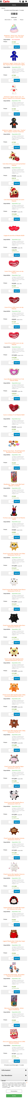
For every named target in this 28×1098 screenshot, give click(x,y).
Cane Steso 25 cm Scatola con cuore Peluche (14, 200)
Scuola (14, 5)
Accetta (14, 1095)
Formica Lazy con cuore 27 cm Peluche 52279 (14, 518)
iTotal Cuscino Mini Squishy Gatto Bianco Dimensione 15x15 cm (14, 590)
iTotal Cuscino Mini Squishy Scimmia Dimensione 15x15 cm (14, 838)
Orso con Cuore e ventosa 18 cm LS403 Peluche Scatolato (14, 1042)
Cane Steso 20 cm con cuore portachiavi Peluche (14, 164)
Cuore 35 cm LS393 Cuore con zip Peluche (14, 343)
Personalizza (14, 1091)
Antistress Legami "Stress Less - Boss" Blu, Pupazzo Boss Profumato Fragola (14, 63)
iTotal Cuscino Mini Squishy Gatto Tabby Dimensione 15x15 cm (14, 731)
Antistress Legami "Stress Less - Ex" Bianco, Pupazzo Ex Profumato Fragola (14, 97)
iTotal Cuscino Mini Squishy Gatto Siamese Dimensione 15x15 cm (13, 659)
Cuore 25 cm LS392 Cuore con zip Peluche (14, 308)
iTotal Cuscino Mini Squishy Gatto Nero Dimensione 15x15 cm (14, 626)
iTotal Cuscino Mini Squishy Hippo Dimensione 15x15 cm (14, 767)
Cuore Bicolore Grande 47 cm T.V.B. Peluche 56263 (14, 379)
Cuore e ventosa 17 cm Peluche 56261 (14, 415)
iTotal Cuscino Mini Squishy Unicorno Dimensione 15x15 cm (13, 874)
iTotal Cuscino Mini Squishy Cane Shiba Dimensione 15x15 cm (14, 554)
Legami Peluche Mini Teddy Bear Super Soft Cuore (14, 941)
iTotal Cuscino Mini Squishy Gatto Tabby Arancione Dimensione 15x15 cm (14, 695)
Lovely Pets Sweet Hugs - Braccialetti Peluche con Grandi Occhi (14, 975)
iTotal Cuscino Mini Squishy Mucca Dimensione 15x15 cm (14, 803)
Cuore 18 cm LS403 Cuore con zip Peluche (14, 272)
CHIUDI (26, 1082)
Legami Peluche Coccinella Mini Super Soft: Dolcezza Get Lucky (14, 908)
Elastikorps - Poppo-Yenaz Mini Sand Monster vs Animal (14, 484)
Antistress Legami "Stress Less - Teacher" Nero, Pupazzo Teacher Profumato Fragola (14, 131)
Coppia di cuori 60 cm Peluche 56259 (14, 235)
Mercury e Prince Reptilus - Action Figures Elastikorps (14, 1008)
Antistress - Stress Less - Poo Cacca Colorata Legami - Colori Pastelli (14, 36)
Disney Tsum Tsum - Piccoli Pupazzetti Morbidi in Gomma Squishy (14, 451)
